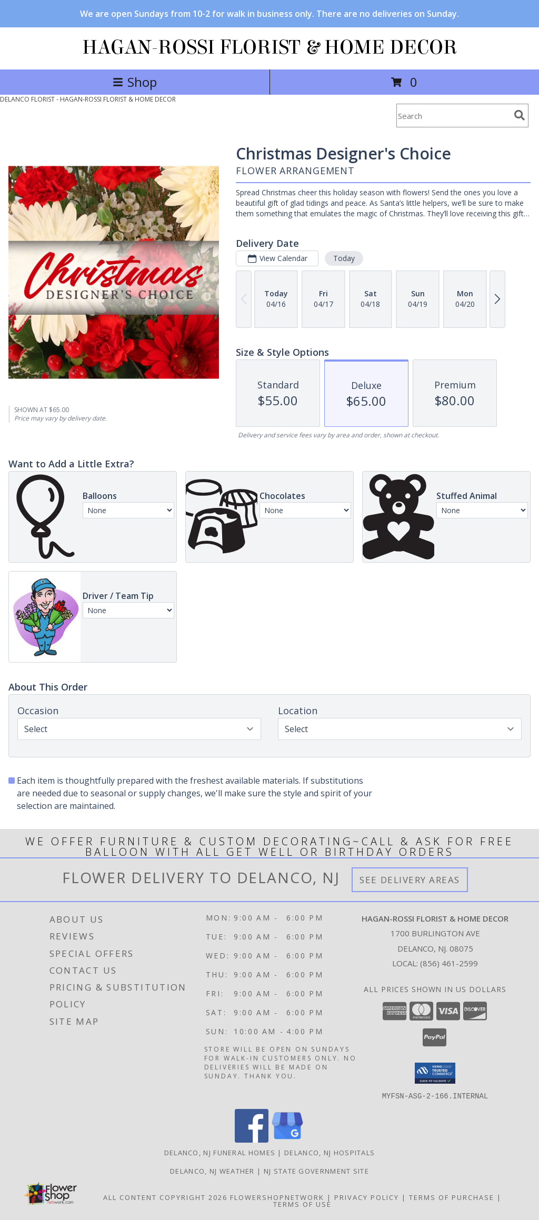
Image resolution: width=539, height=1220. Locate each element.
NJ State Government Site (316, 1170)
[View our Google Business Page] (287, 1139)
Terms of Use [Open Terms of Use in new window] (302, 1203)
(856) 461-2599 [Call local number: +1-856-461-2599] (449, 963)
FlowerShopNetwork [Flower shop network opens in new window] (277, 1197)
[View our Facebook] (251, 1139)
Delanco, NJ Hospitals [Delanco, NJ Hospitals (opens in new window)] (329, 1152)
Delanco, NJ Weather (212, 1170)
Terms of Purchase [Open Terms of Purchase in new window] (451, 1197)
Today (344, 258)
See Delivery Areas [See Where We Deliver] (410, 880)
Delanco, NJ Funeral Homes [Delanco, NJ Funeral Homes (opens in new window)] (220, 1152)
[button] (435, 1073)
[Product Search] (453, 115)
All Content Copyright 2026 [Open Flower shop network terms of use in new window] (165, 1197)
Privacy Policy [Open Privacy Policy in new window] (366, 1197)
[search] (519, 115)
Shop (135, 82)
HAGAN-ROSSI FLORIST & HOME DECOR (269, 47)
